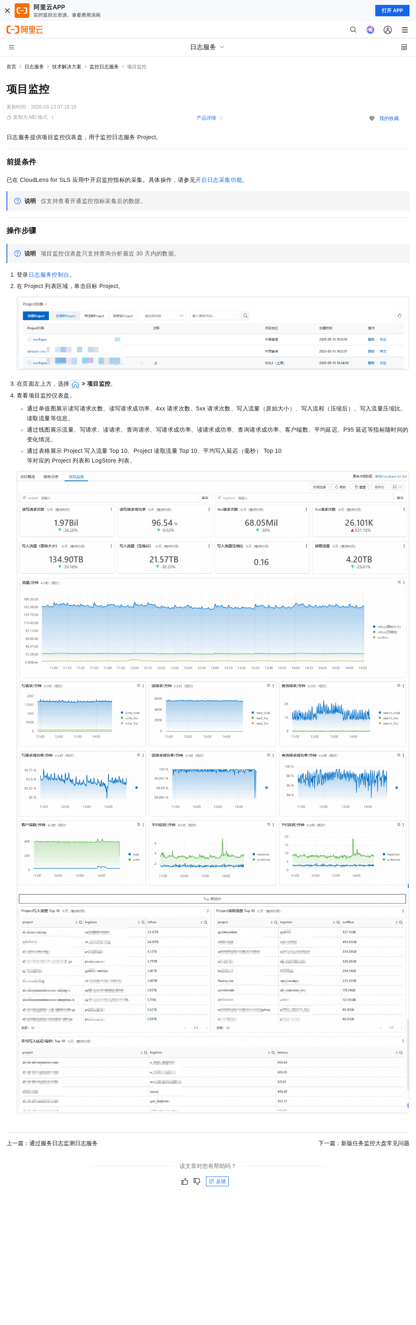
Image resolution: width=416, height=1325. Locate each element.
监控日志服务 (104, 67)
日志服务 (34, 67)
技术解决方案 (66, 67)
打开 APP (392, 10)
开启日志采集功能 (218, 180)
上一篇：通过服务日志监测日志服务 (52, 1143)
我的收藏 (389, 118)
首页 (11, 67)
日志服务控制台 (49, 274)
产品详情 (206, 118)
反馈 (217, 1181)
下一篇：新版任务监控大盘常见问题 (363, 1143)
